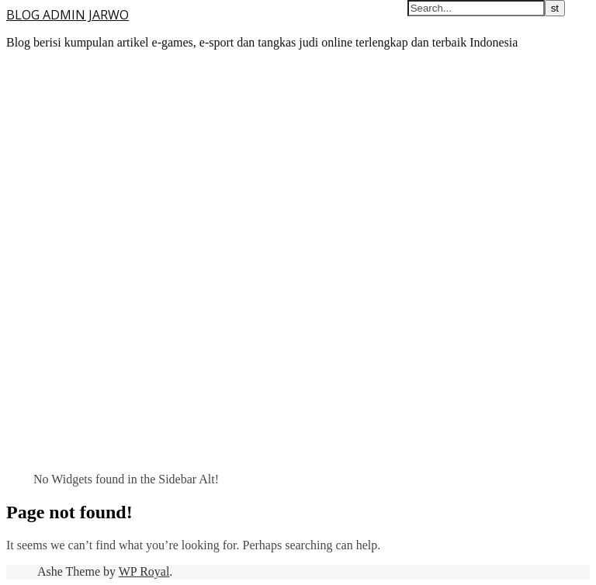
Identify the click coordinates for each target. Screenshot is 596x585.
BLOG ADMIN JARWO (67, 14)
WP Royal (144, 571)
